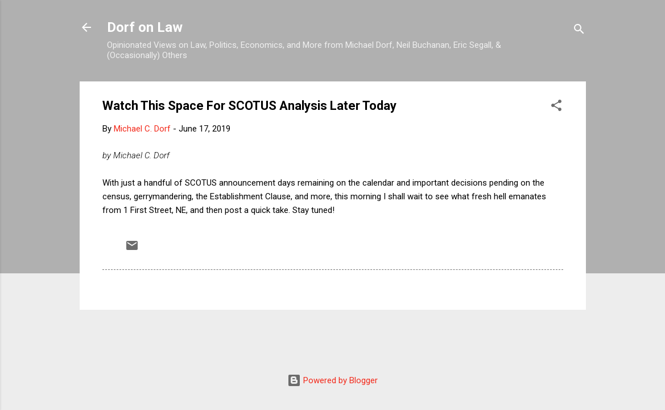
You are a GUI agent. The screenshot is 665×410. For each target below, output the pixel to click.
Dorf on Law (145, 27)
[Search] (579, 31)
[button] (556, 107)
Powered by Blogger (332, 380)
